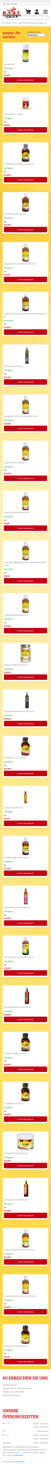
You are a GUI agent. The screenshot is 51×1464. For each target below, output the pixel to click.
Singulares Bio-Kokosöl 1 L (16, 664)
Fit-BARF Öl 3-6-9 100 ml (15, 757)
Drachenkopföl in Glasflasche (17, 1007)
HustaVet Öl (9, 64)
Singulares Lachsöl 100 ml (16, 1345)
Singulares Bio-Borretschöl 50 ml (19, 1249)
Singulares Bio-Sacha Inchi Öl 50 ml (20, 1296)
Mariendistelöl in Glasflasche (17, 907)
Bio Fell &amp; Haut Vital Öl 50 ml (19, 957)
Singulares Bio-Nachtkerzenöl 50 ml (20, 263)
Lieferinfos (18, 1455)
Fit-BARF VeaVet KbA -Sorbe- (17, 857)
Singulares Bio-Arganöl (14, 462)
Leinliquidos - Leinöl (13, 114)
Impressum (20, 1461)
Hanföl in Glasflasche (13, 366)
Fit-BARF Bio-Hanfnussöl (15, 213)
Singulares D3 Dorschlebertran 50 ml (20, 416)
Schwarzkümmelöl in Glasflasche (19, 711)
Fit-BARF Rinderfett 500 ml (16, 1153)
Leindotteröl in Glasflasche (16, 1199)
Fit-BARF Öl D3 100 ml (13, 1103)
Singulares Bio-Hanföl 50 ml (16, 512)
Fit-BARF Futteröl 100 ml (15, 1053)
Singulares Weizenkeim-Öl (16, 614)
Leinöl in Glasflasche (13, 807)
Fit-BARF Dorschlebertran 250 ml (19, 164)
